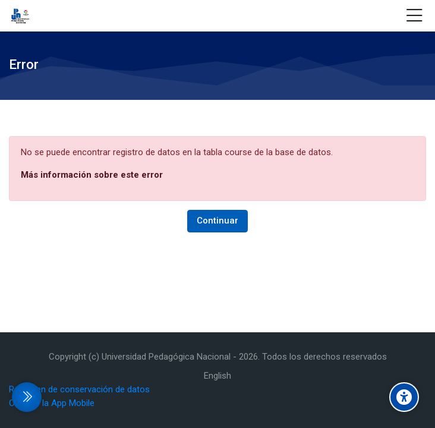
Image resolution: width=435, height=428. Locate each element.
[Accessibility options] (404, 397)
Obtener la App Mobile (51, 403)
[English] (217, 376)
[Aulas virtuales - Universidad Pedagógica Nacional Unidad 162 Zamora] (20, 16)
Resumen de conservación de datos (79, 389)
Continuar (217, 220)
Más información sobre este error (92, 174)
